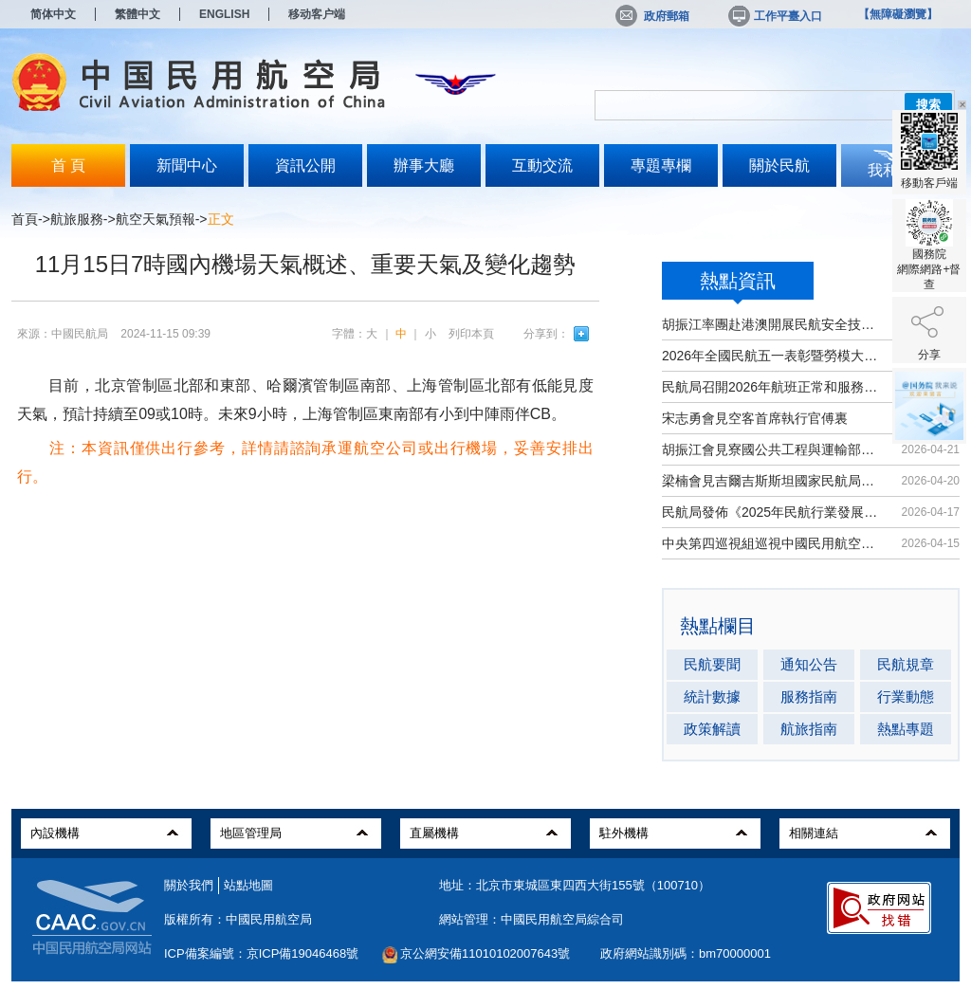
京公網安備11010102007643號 (485, 953)
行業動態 (905, 696)
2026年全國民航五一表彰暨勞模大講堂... (772, 355)
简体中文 (53, 14)
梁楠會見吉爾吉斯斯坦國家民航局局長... (772, 480)
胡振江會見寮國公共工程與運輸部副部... (772, 449)
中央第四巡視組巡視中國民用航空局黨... (772, 543)
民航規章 (905, 664)
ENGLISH (224, 14)
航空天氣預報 (155, 219)
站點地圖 (248, 885)
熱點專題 (905, 729)
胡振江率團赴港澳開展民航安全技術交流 (772, 324)
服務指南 (808, 696)
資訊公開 (305, 165)
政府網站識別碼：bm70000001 (685, 953)
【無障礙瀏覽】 (898, 14)
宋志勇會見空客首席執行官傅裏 (755, 418)
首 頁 (68, 165)
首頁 (24, 219)
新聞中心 (186, 165)
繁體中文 (137, 14)
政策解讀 (712, 729)
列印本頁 (471, 333)
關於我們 (188, 885)
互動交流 (542, 165)
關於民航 (779, 165)
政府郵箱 (652, 16)
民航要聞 (712, 664)
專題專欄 (661, 165)
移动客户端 (316, 14)
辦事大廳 (424, 165)
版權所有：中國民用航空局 (238, 919)
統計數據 (712, 696)
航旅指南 (808, 729)
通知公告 (808, 664)
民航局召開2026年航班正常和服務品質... (772, 386)
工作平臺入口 (773, 16)
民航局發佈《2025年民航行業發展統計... (772, 512)
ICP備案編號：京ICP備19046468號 (261, 953)
